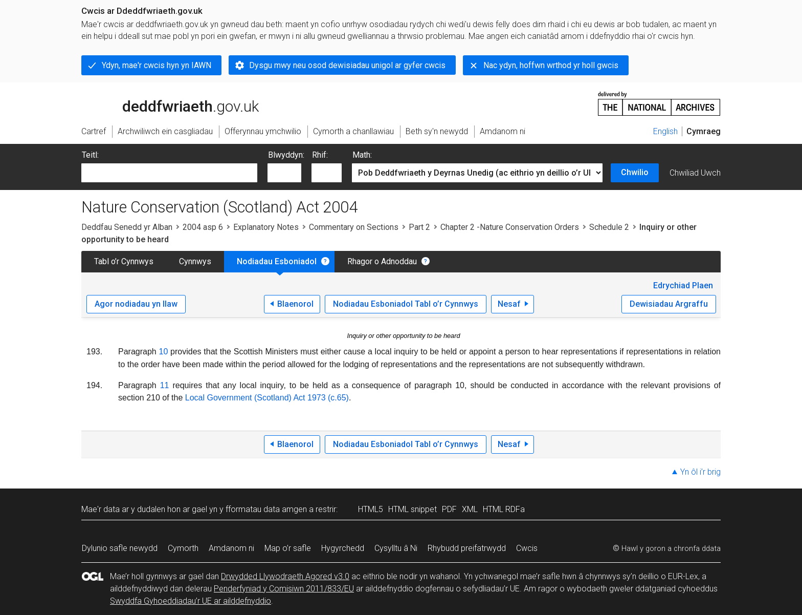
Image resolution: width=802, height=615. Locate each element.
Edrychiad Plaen (683, 285)
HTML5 (370, 509)
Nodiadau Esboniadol (277, 261)
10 (163, 351)
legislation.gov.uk (162, 103)
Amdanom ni (231, 548)
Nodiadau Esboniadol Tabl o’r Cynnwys (405, 304)
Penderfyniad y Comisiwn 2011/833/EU (284, 588)
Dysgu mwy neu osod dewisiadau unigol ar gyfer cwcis (347, 65)
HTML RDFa (504, 509)
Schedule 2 (609, 227)
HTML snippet (412, 509)
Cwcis (527, 548)
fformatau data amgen (266, 509)
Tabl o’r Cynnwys (123, 261)
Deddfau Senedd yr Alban (126, 227)
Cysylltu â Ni (395, 548)
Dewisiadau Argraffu (669, 304)
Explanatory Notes (266, 227)
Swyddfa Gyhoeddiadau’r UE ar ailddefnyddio (190, 601)
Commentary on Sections (353, 227)
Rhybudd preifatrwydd (467, 548)
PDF (449, 509)
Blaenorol (295, 304)
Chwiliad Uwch (695, 173)
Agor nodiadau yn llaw (136, 304)
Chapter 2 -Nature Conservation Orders (509, 227)
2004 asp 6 (203, 227)
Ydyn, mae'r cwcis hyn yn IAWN (156, 65)
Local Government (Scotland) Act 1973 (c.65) (267, 397)
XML (470, 509)
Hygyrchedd (342, 548)
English (665, 131)
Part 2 (419, 227)
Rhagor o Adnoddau (382, 261)
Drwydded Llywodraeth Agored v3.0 (285, 576)
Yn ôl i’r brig (700, 472)
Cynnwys (195, 261)
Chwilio (635, 172)
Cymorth (183, 548)
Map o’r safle (287, 548)
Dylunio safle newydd (120, 548)
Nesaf (509, 304)
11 (164, 385)
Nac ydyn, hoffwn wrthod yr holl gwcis (550, 65)
